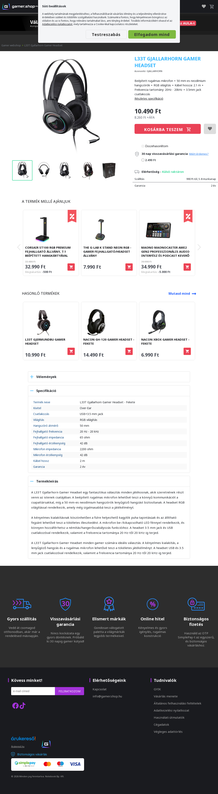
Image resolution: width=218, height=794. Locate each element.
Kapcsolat (100, 689)
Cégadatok (161, 724)
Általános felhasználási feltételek (177, 703)
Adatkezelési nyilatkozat (171, 710)
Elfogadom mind (152, 34)
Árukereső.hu (17, 746)
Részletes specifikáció (149, 98)
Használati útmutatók (169, 717)
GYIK (157, 689)
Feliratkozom (69, 691)
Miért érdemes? (199, 154)
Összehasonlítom (156, 146)
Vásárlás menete (166, 696)
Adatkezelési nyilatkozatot (57, 24)
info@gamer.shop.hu (107, 696)
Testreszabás (105, 34)
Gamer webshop (11, 45)
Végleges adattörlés (168, 732)
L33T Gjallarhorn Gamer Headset (43, 45)
